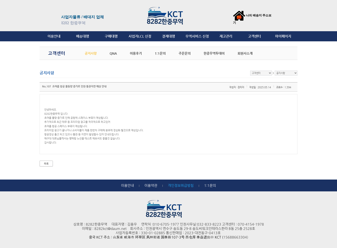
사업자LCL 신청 (140, 36)
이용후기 (136, 53)
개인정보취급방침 (181, 185)
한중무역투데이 (214, 53)
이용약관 (150, 185)
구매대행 (111, 36)
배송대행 (82, 36)
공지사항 (91, 53)
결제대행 (168, 36)
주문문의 (185, 53)
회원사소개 (245, 53)
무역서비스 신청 (197, 36)
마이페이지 (283, 36)
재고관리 (225, 36)
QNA (113, 53)
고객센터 (254, 36)
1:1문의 (160, 53)
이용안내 (53, 36)
